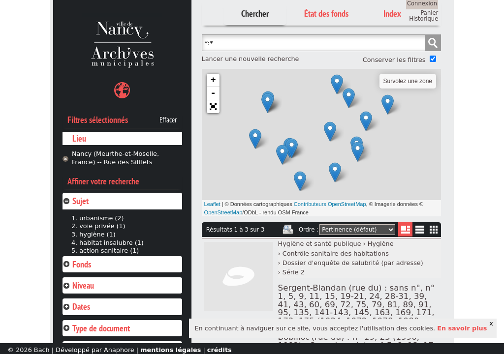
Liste (405, 229)
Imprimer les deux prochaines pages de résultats (288, 230)
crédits (219, 350)
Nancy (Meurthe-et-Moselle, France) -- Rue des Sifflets (115, 158)
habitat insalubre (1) (111, 242)
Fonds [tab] (77, 264)
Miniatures (434, 229)
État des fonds (326, 13)
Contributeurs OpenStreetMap (330, 204)
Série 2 (294, 272)
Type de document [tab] (96, 328)
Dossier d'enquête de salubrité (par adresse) (353, 262)
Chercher (255, 13)
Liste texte (419, 231)
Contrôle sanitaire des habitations (336, 253)
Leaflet (212, 204)
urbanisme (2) (101, 218)
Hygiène (381, 243)
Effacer (168, 120)
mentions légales (170, 350)
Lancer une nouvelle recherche (250, 58)
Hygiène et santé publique (319, 243)
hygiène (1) (97, 234)
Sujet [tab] (76, 200)
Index (392, 13)
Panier (429, 12)
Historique (423, 18)
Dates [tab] (76, 306)
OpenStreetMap (223, 212)
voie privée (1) (102, 226)
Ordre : (308, 229)
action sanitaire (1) (109, 250)
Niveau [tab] (78, 285)
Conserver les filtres (394, 59)
